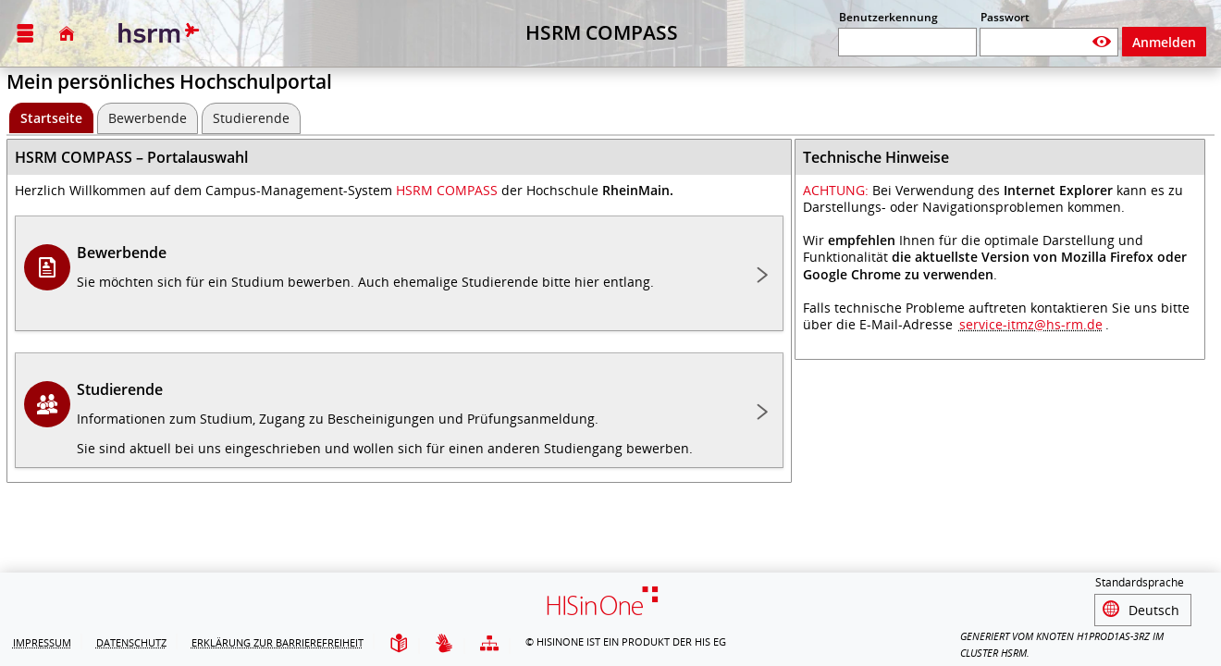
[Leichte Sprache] (399, 644)
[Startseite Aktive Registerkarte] (51, 118)
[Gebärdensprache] (444, 644)
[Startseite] (66, 33)
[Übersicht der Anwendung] (489, 644)
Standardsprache (1139, 585)
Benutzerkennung (888, 17)
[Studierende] (251, 118)
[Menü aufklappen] (25, 34)
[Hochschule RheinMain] (156, 33)
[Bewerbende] (147, 118)
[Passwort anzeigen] (1102, 42)
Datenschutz (131, 642)
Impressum (42, 642)
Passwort (1005, 17)
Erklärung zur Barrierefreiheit (277, 642)
